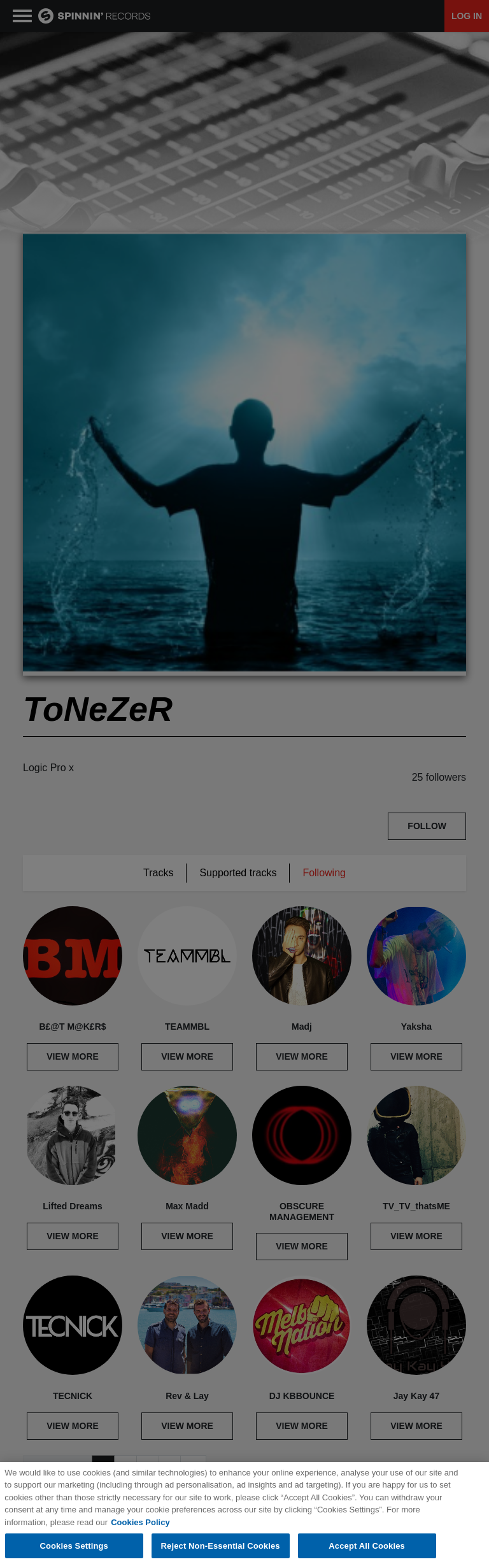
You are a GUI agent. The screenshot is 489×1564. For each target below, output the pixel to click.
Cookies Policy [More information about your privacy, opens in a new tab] (140, 1533)
